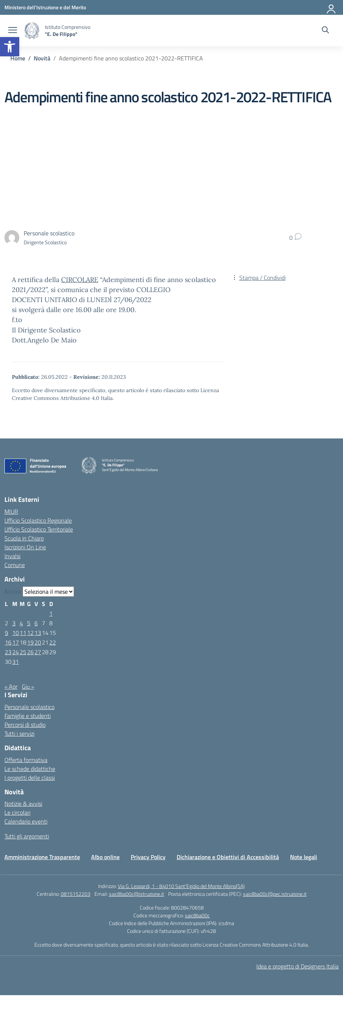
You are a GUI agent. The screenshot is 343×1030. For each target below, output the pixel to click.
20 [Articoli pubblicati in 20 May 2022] (37, 642)
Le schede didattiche (29, 768)
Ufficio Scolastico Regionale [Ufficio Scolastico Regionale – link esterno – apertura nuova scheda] (38, 520)
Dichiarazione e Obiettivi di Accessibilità (228, 856)
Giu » (28, 686)
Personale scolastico (29, 706)
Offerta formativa (25, 759)
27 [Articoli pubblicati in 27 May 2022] (37, 652)
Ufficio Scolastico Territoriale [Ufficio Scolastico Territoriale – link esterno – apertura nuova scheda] (38, 529)
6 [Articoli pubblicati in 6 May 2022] (36, 623)
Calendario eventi (25, 821)
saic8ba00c (197, 915)
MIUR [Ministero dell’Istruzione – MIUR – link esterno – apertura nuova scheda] (11, 511)
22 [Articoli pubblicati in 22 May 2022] (52, 642)
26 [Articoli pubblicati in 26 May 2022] (30, 652)
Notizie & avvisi (23, 803)
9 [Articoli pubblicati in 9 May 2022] (6, 632)
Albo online (105, 856)
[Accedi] (331, 7)
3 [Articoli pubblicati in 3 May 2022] (14, 623)
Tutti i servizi (19, 733)
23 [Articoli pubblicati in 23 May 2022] (8, 652)
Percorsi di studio (25, 724)
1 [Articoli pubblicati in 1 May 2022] (51, 613)
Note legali (303, 856)
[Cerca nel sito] (325, 31)
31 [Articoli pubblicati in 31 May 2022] (15, 661)
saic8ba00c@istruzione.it (136, 894)
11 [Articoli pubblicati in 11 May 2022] (23, 632)
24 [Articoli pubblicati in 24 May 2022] (15, 652)
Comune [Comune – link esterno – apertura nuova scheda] (14, 564)
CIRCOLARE (79, 279)
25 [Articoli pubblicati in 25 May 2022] (23, 652)
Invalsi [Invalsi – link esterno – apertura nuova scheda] (12, 556)
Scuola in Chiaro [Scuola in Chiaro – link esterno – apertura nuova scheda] (24, 538)
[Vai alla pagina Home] (17, 58)
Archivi (12, 591)
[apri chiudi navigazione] (12, 30)
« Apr (10, 686)
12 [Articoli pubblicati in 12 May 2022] (30, 632)
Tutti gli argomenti (26, 836)
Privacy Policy (148, 856)
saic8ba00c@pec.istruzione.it (275, 894)
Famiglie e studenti (27, 715)
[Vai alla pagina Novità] (42, 58)
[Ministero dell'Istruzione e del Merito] (45, 7)
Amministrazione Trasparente (42, 856)
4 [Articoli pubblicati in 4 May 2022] (21, 623)
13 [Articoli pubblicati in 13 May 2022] (37, 632)
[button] (9, 46)
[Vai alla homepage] (31, 30)
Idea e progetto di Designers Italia (297, 966)
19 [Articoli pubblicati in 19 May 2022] (30, 642)
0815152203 (75, 894)
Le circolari (17, 812)
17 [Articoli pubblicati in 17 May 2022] (15, 642)
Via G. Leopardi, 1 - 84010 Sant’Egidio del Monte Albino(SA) (181, 886)
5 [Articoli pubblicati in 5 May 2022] (28, 623)
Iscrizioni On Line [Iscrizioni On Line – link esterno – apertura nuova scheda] (25, 547)
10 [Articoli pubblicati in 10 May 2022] (15, 632)
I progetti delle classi (29, 777)
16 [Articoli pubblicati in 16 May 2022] (8, 642)
